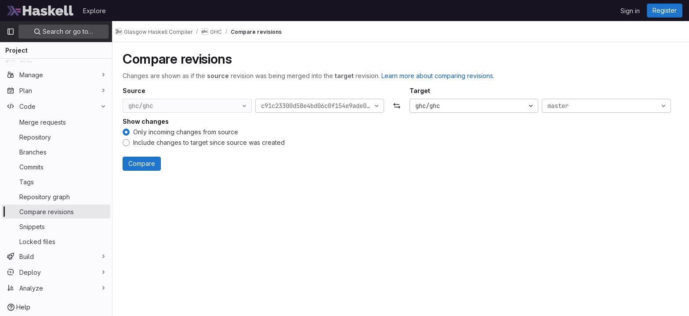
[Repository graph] (56, 197)
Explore (94, 10)
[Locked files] (56, 241)
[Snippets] (56, 226)
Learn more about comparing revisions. (441, 75)
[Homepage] (40, 11)
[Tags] (56, 182)
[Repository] (56, 137)
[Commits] (56, 167)
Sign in (630, 10)
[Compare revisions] (56, 212)
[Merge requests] (56, 122)
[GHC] (56, 60)
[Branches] (56, 152)
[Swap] (401, 106)
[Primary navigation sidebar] (11, 32)
